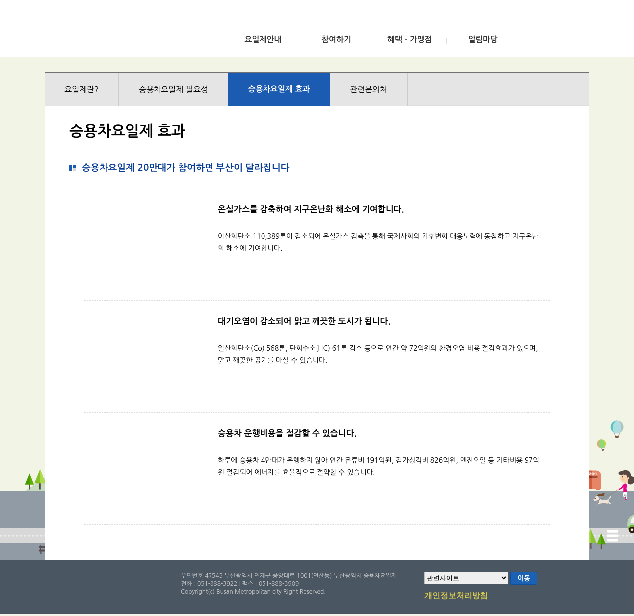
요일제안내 (262, 39)
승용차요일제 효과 (279, 89)
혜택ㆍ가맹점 (409, 39)
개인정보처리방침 (456, 596)
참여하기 (336, 39)
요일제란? (81, 89)
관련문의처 (368, 89)
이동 (523, 578)
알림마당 (483, 39)
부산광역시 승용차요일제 (118, 31)
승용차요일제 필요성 (173, 89)
